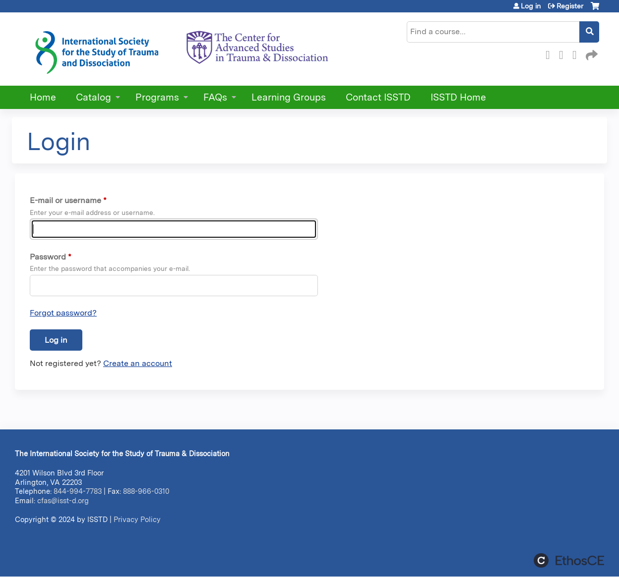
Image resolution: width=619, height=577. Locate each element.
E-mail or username (65, 200)
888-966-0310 (146, 491)
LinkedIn (577, 53)
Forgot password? (63, 312)
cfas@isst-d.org (63, 500)
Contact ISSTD (378, 97)
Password (48, 257)
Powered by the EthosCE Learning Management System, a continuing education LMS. (569, 560)
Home (43, 97)
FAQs (215, 97)
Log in (531, 5)
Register (570, 5)
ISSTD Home (458, 97)
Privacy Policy (137, 519)
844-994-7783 (78, 491)
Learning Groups (288, 97)
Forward (591, 53)
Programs (157, 97)
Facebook (551, 53)
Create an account (137, 363)
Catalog (93, 97)
